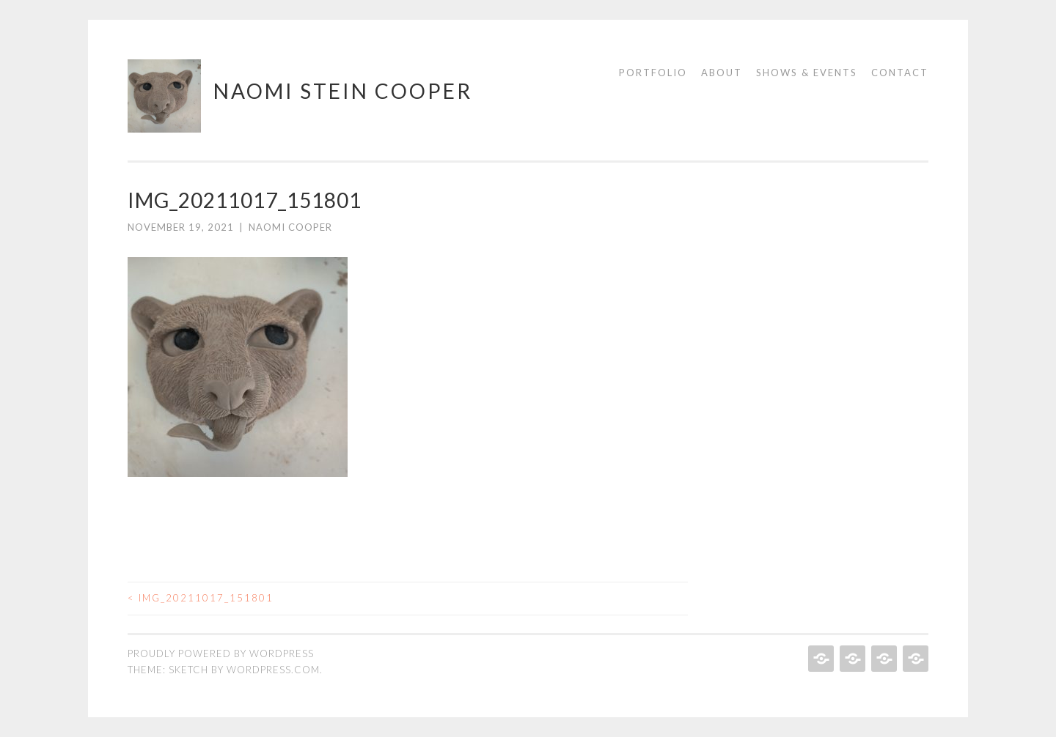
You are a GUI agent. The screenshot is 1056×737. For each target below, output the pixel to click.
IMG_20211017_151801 (201, 598)
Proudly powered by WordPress (221, 653)
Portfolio (653, 72)
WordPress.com (273, 669)
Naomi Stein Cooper (342, 90)
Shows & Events (806, 72)
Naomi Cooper (290, 227)
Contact (899, 72)
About (721, 72)
